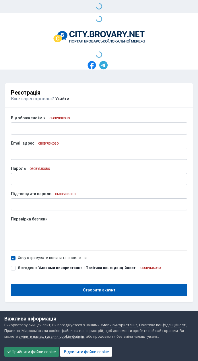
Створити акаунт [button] (99, 290)
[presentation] (54, 235)
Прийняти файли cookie (31, 352)
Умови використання (118, 325)
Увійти (62, 98)
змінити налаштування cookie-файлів (51, 336)
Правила (12, 331)
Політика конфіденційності (111, 268)
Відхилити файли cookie (86, 352)
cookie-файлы (61, 331)
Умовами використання (60, 268)
